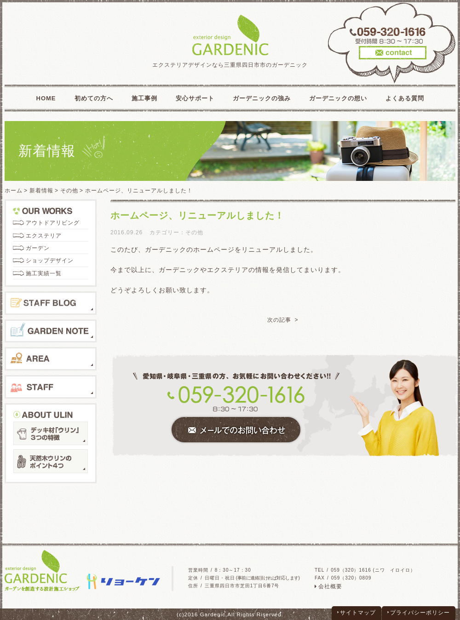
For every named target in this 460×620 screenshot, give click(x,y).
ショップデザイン (50, 260)
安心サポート (195, 98)
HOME (46, 98)
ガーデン (38, 248)
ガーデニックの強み (262, 98)
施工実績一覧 (44, 273)
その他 (69, 190)
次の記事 (279, 320)
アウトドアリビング (53, 223)
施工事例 (144, 98)
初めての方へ (94, 98)
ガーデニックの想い (338, 98)
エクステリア (44, 235)
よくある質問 (404, 98)
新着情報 (41, 190)
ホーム (14, 190)
